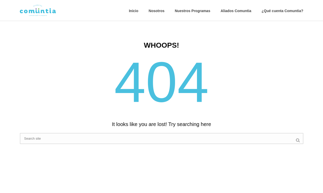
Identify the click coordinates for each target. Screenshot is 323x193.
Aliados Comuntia (236, 11)
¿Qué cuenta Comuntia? (282, 11)
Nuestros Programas (192, 11)
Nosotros (156, 11)
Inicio (133, 11)
